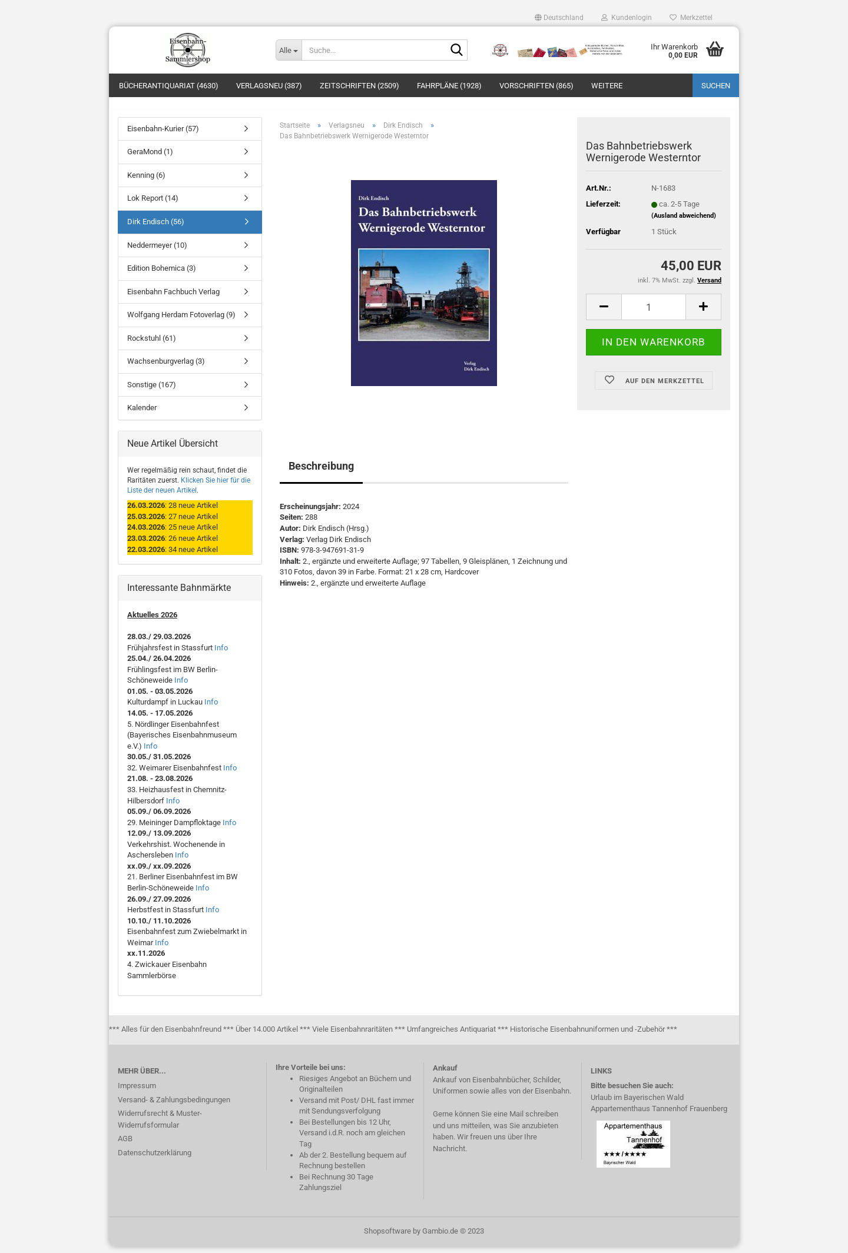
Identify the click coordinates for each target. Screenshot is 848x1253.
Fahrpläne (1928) (449, 85)
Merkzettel (691, 18)
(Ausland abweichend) (683, 222)
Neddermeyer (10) (157, 251)
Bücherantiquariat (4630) (168, 85)
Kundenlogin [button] (626, 18)
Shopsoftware (387, 1237)
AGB (125, 1145)
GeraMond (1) (150, 158)
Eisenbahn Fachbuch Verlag (173, 298)
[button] (559, 17)
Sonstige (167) (151, 391)
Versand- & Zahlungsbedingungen (174, 1106)
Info (221, 654)
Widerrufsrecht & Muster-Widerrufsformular (160, 1126)
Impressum (137, 1092)
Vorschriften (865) (536, 85)
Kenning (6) (146, 181)
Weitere (606, 85)
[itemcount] (653, 314)
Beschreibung (321, 472)
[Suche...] (289, 50)
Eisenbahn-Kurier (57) (163, 135)
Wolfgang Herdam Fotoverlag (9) (181, 321)
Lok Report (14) (152, 205)
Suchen (715, 85)
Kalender (142, 414)
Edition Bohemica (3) (161, 274)
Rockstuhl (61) (151, 344)
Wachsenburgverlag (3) (166, 368)
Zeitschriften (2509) (359, 85)
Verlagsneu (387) (269, 85)
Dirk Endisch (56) (155, 228)
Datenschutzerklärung (154, 1159)
